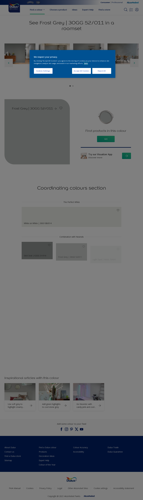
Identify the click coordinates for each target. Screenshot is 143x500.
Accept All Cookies (81, 71)
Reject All (102, 71)
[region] (72, 64)
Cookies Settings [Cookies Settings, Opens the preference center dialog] (43, 71)
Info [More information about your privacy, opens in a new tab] (86, 63)
